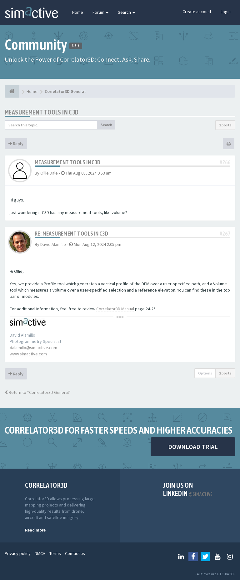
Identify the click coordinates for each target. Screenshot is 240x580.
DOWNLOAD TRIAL (193, 446)
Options (205, 373)
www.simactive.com (28, 354)
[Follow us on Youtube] (217, 556)
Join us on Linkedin (188, 489)
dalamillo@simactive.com (33, 347)
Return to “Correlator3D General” (38, 392)
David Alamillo (53, 244)
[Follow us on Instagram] (229, 556)
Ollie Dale (49, 173)
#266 (225, 162)
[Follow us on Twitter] (205, 556)
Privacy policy (18, 553)
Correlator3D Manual (115, 309)
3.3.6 (75, 46)
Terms (55, 553)
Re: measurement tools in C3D (71, 233)
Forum (100, 12)
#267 (225, 233)
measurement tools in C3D (42, 112)
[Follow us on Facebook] (193, 556)
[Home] (12, 91)
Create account (196, 11)
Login (226, 11)
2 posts (225, 125)
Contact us (75, 553)
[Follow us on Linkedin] (181, 556)
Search (126, 12)
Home (77, 12)
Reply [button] (15, 143)
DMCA (40, 553)
